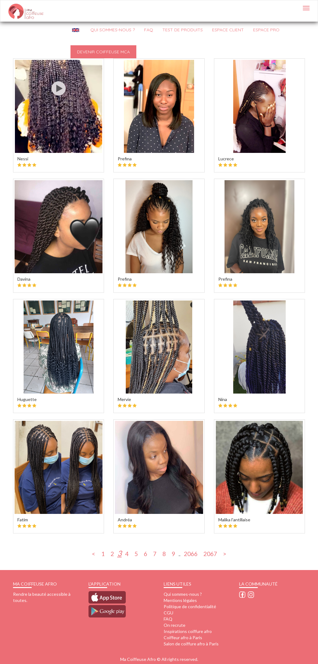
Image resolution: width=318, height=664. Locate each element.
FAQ (148, 30)
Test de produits (182, 30)
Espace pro (266, 30)
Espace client (228, 30)
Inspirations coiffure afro (188, 631)
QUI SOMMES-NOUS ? (112, 30)
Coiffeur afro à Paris (183, 637)
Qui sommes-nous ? (183, 594)
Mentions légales (180, 600)
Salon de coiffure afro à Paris (191, 643)
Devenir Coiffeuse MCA (103, 52)
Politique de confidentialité (190, 606)
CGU (168, 612)
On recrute (174, 625)
